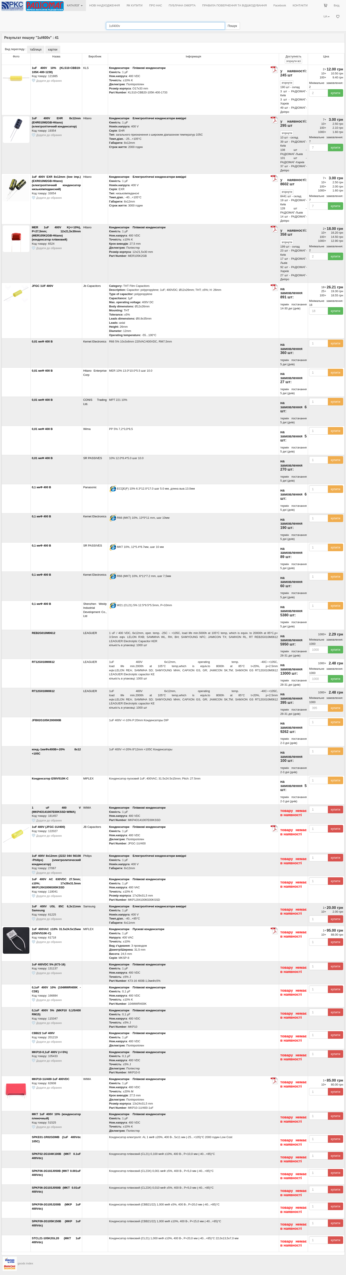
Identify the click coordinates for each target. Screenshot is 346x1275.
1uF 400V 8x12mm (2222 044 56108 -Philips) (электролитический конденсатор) (56, 860)
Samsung (89, 906)
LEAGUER (90, 633)
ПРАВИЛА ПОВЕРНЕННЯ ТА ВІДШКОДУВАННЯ (234, 5)
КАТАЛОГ (75, 5)
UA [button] (326, 16)
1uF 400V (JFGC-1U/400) (48, 827)
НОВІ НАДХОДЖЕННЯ (104, 5)
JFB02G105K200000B (46, 720)
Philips (87, 855)
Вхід (337, 5)
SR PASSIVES (92, 458)
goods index (25, 1267)
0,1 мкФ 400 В (41, 487)
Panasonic (90, 487)
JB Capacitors (92, 827)
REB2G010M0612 (43, 633)
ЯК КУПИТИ (134, 5)
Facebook (279, 5)
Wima (87, 429)
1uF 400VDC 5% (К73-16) (48, 964)
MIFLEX (88, 778)
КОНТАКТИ (300, 5)
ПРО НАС (155, 5)
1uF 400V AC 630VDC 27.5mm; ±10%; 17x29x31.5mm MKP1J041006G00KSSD (56, 883)
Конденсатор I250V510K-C (50, 778)
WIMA (87, 807)
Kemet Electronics (94, 341)
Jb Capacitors (92, 286)
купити (335, 93)
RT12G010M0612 (43, 662)
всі (293, 61)
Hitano (87, 118)
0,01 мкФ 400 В (42, 341)
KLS (86, 68)
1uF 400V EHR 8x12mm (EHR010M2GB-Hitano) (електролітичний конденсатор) (56, 122)
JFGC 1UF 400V (42, 286)
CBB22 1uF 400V (43, 1033)
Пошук (232, 26)
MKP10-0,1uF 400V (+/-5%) (50, 1052)
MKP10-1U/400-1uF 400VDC (50, 1079)
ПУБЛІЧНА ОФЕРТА (182, 5)
